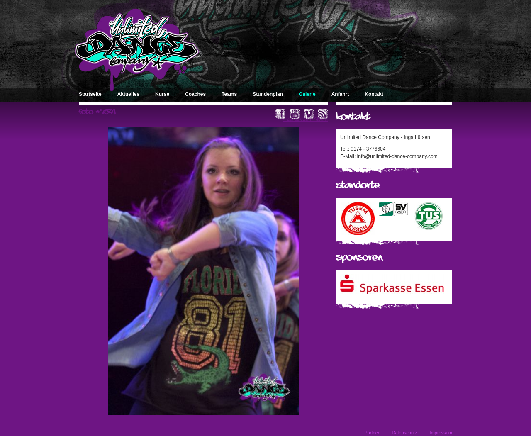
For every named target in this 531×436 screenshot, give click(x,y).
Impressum (441, 432)
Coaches (195, 94)
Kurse (162, 94)
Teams (229, 94)
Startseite (90, 94)
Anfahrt (340, 94)
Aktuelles (128, 94)
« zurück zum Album (305, 119)
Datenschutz (404, 432)
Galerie (307, 94)
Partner (371, 432)
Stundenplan (268, 94)
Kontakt (374, 94)
